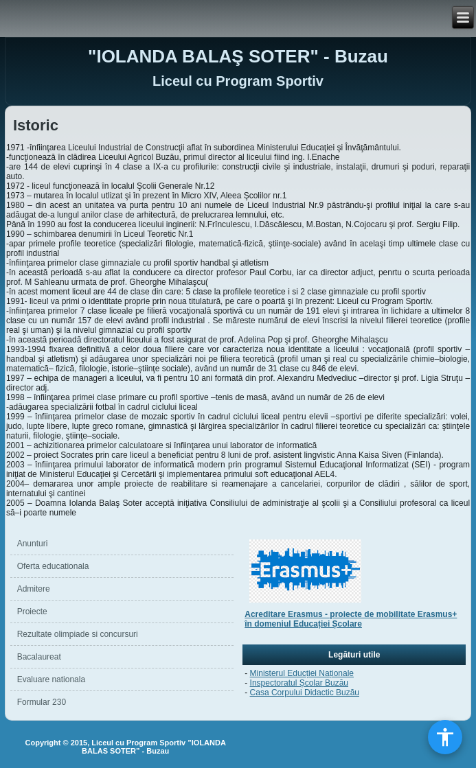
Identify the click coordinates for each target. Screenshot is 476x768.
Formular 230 (41, 702)
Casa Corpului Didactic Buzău (304, 692)
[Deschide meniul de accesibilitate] (445, 737)
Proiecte (32, 611)
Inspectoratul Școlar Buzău (299, 683)
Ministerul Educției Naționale (302, 673)
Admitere (33, 589)
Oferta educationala (53, 566)
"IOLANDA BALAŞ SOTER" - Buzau (238, 56)
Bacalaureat (39, 657)
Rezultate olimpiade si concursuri (77, 634)
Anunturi (32, 543)
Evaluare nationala (51, 679)
